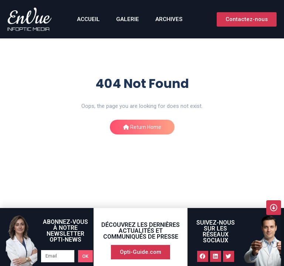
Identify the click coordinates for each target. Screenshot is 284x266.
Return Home (142, 127)
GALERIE (127, 19)
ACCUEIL (88, 19)
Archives (168, 19)
